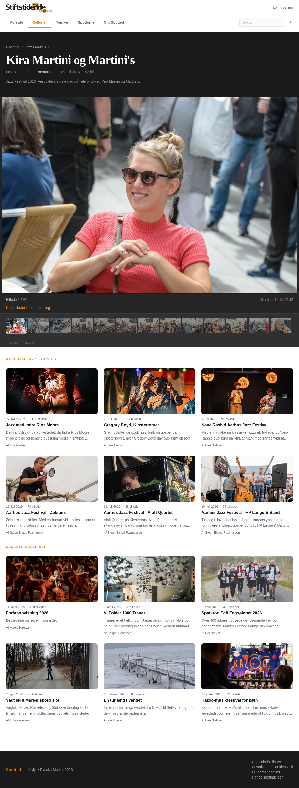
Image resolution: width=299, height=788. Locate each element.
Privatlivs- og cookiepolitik (272, 767)
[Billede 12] (259, 325)
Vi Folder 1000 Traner (124, 613)
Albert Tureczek (20, 627)
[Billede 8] (170, 325)
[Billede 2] (38, 325)
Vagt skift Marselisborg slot (32, 700)
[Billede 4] (82, 325)
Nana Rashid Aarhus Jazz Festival (234, 425)
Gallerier (39, 22)
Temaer (62, 22)
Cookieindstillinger (266, 762)
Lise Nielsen (18, 445)
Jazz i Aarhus (35, 47)
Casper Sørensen (120, 633)
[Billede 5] (104, 325)
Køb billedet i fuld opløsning (28, 308)
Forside (16, 22)
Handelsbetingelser (267, 777)
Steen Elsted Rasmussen (35, 72)
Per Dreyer (212, 633)
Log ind (287, 8)
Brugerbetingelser (266, 772)
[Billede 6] (126, 325)
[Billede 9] (192, 325)
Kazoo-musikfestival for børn (229, 700)
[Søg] (289, 22)
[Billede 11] (236, 325)
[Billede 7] (148, 325)
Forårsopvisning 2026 (27, 613)
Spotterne (86, 22)
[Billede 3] (60, 325)
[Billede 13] (281, 325)
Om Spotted (114, 22)
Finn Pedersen (20, 720)
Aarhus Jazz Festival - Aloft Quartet (138, 512)
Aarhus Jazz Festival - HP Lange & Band (240, 512)
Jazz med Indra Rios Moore (32, 425)
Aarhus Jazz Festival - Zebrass (36, 512)
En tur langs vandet (123, 700)
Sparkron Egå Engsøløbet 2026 (231, 613)
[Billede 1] (16, 325)
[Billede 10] (214, 325)
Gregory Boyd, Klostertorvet (131, 425)
